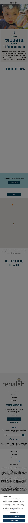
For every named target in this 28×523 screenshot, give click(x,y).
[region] (14, 508)
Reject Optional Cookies (14, 516)
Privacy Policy (12, 509)
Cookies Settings (14, 512)
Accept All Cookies (14, 520)
